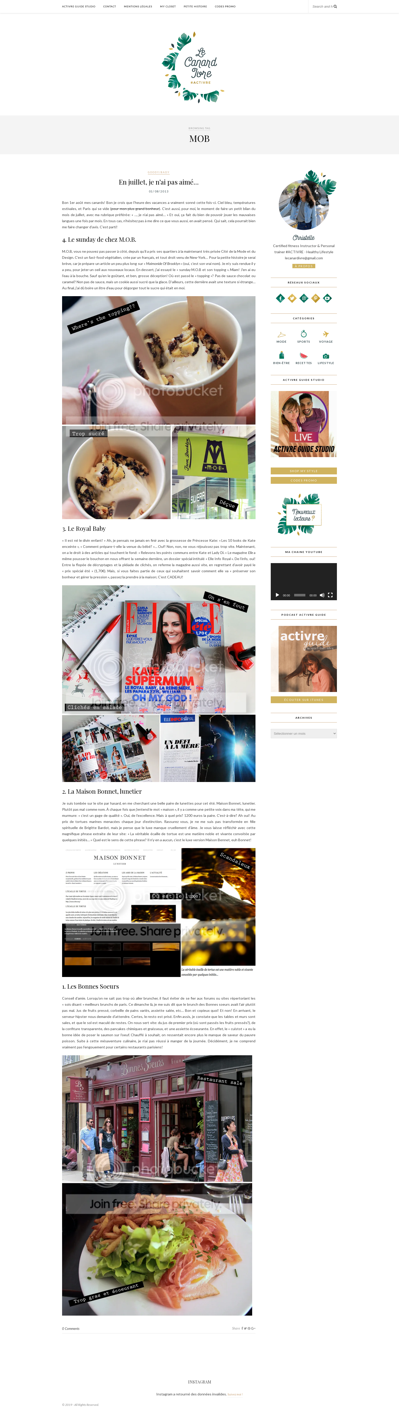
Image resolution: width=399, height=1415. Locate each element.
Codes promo (304, 480)
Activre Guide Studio (78, 6)
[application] (304, 581)
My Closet (168, 6)
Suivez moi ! (235, 1394)
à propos (304, 266)
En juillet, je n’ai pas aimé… (159, 181)
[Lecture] (277, 595)
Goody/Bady (159, 172)
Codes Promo (225, 6)
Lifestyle (326, 361)
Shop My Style (304, 471)
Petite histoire (195, 6)
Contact (109, 6)
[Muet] (322, 595)
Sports (303, 340)
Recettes (304, 361)
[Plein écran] (330, 595)
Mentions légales (138, 6)
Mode (282, 340)
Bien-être (281, 361)
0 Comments (70, 1329)
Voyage (326, 340)
